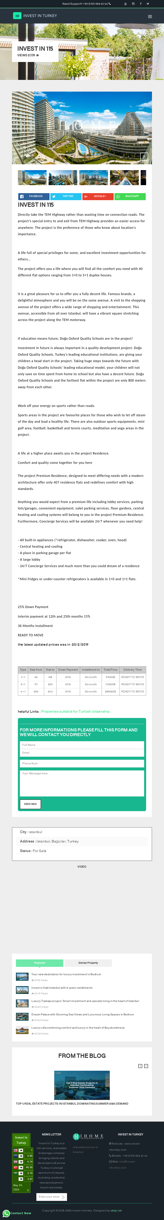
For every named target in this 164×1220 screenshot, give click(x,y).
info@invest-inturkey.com (122, 1165)
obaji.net (116, 1211)
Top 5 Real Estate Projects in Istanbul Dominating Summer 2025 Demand (72, 1104)
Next (144, 156)
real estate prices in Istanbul (85, 1149)
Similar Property (88, 963)
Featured (39, 963)
